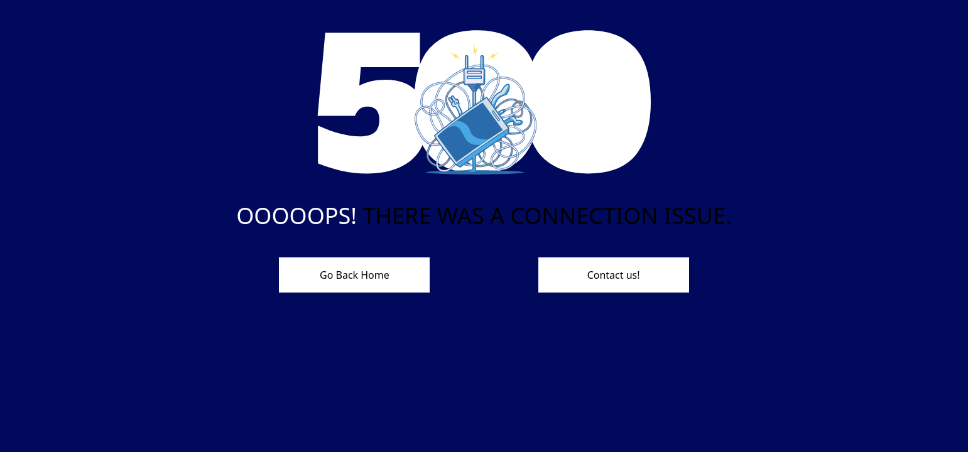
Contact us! (613, 275)
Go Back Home (354, 275)
